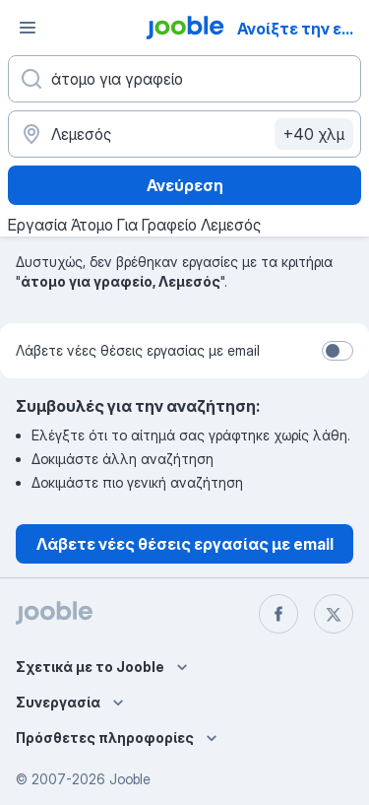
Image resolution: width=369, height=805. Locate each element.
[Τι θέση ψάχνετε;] (184, 78)
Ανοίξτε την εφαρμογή (301, 28)
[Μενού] (27, 27)
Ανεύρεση (185, 185)
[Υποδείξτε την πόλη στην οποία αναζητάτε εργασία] (184, 134)
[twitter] (333, 614)
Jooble (130, 779)
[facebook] (278, 614)
